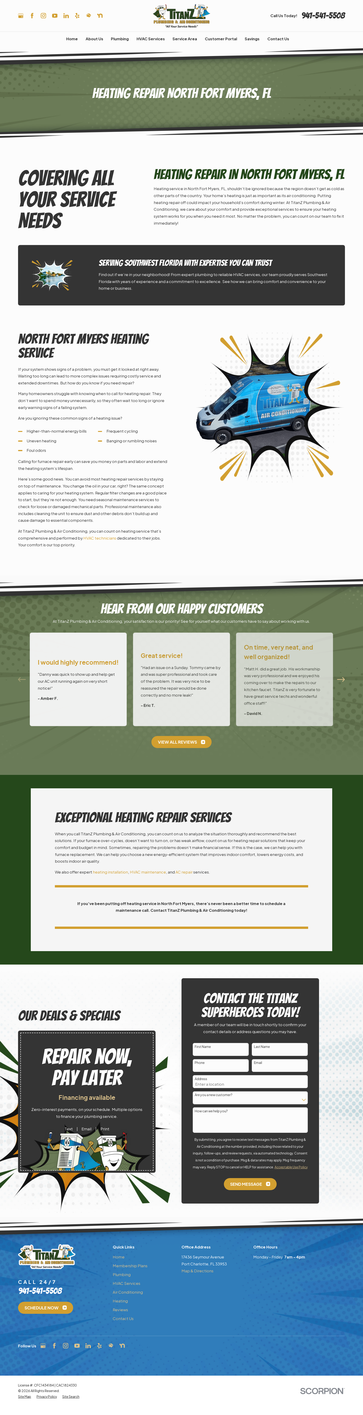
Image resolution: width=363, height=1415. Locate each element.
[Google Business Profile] (20, 15)
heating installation (110, 872)
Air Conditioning (128, 1292)
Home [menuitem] (72, 38)
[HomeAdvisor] (88, 15)
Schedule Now (46, 1307)
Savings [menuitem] (252, 38)
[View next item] (341, 679)
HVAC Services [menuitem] (151, 38)
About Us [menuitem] (94, 38)
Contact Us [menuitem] (278, 38)
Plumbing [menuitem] (120, 38)
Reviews (120, 1309)
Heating (120, 1301)
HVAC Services (126, 1283)
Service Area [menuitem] (184, 38)
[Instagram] (43, 15)
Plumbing (122, 1274)
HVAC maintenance (148, 872)
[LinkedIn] (66, 15)
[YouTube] (54, 15)
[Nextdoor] (100, 15)
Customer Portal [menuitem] (221, 38)
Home (119, 1257)
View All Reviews (181, 742)
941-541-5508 (323, 15)
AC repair (184, 872)
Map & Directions (197, 1270)
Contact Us (123, 1318)
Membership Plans (130, 1265)
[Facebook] (32, 15)
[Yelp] (77, 15)
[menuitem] (24, 1397)
